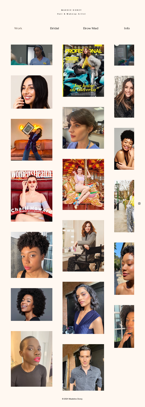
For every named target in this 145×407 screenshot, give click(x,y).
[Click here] (139, 203)
